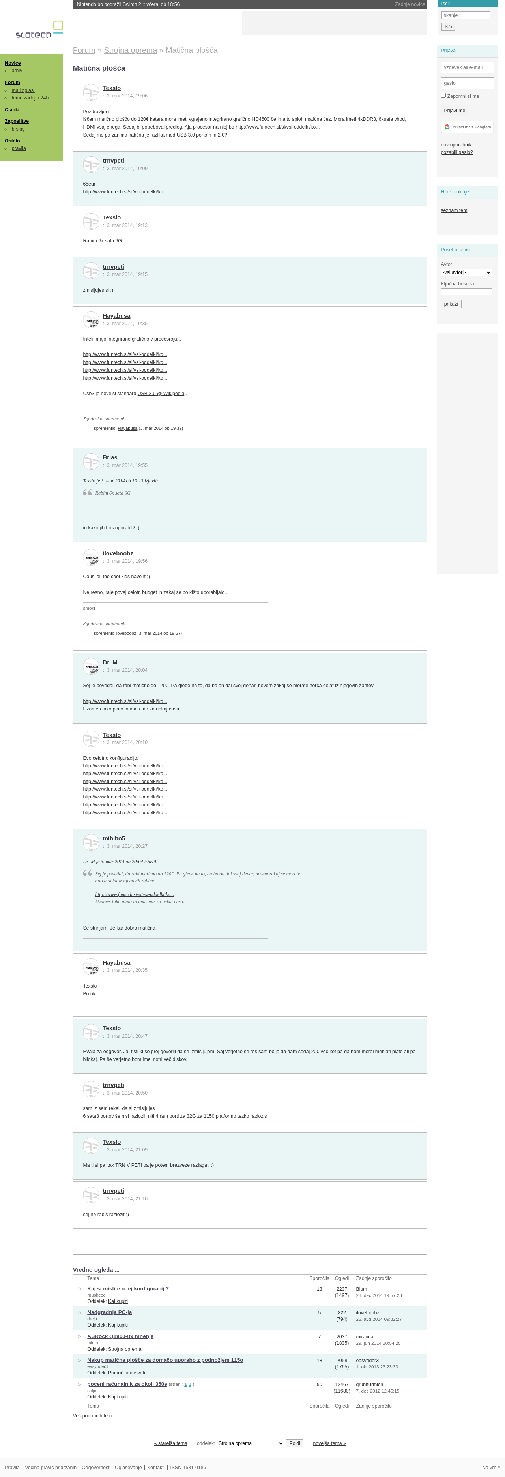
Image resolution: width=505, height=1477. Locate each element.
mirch (92, 1342)
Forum (12, 82)
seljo (91, 1390)
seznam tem (454, 210)
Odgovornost (96, 1467)
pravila (19, 148)
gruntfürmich (369, 1384)
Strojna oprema (124, 1349)
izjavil (151, 481)
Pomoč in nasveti (126, 1373)
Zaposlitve (17, 121)
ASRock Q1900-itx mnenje (120, 1336)
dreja (92, 1318)
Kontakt (155, 1467)
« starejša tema (170, 1443)
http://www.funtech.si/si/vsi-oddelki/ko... (278, 127)
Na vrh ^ (491, 1467)
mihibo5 (114, 838)
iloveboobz (118, 553)
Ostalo (12, 141)
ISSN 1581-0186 (188, 1467)
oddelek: (240, 1443)
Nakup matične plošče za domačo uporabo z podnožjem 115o (165, 1360)
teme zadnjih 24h (30, 98)
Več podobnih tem (92, 1416)
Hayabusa (117, 316)
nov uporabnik (456, 145)
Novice (13, 63)
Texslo (112, 88)
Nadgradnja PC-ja (109, 1312)
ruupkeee (96, 1295)
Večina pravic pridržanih (51, 1467)
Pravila (12, 1467)
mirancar (365, 1337)
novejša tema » (329, 1443)
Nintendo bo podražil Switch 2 (128, 4)
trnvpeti (113, 160)
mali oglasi (23, 90)
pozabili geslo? (457, 152)
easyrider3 (97, 1366)
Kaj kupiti (118, 1301)
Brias (110, 457)
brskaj (18, 129)
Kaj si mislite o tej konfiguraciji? (128, 1288)
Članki (12, 109)
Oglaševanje (128, 1467)
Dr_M (110, 662)
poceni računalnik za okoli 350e (127, 1384)
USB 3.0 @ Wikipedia (161, 393)
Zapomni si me (460, 96)
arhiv (17, 70)
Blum (361, 1289)
